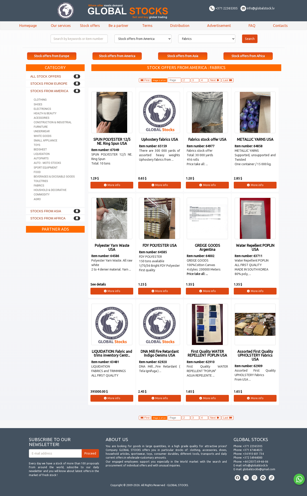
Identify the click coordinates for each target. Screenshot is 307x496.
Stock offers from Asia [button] (182, 56)
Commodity (42, 194)
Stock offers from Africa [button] (248, 56)
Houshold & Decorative (50, 190)
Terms (147, 26)
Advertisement (219, 26)
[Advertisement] (55, 302)
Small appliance (45, 140)
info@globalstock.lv (257, 8)
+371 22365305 (223, 8)
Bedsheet (40, 149)
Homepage (28, 26)
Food (37, 172)
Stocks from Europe (48, 83)
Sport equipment (46, 167)
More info (111, 185)
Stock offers (90, 26)
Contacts (280, 26)
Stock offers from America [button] (117, 56)
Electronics (42, 108)
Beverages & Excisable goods (54, 176)
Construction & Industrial (53, 122)
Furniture (41, 126)
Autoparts (41, 158)
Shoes (38, 104)
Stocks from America (49, 91)
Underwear (42, 131)
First (145, 80)
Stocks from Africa (48, 218)
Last (227, 80)
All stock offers (45, 76)
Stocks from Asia (45, 211)
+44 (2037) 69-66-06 (255, 461)
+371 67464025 (252, 449)
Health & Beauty (45, 113)
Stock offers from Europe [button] (51, 56)
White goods (43, 136)
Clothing (40, 99)
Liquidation (42, 154)
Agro (37, 199)
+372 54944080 (252, 457)
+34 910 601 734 (253, 453)
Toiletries (41, 181)
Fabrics (39, 185)
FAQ (252, 26)
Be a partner (118, 26)
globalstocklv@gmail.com (259, 469)
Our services (61, 26)
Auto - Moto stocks (47, 163)
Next (215, 80)
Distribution (179, 26)
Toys (37, 145)
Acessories (41, 117)
